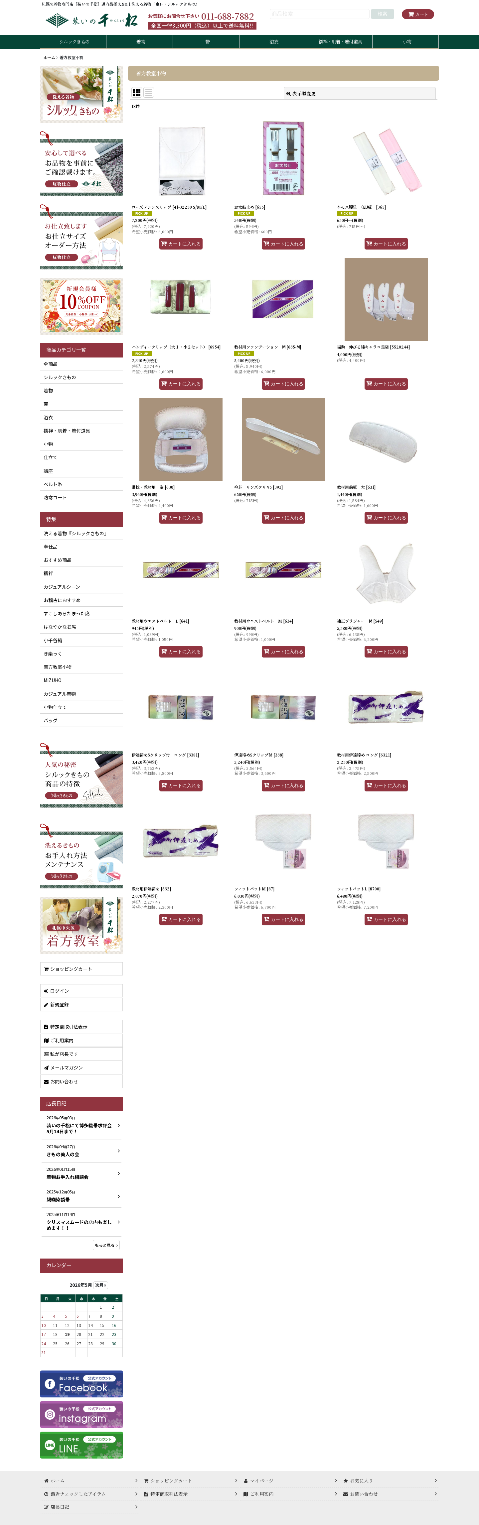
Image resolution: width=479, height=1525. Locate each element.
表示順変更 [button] (301, 93)
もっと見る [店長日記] (106, 1245)
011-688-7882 (227, 16)
